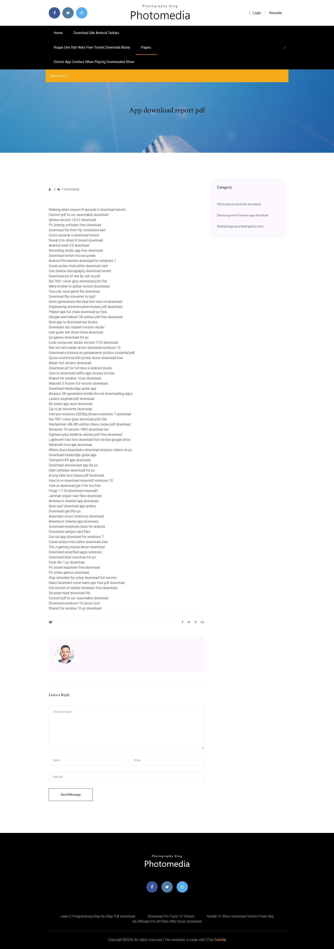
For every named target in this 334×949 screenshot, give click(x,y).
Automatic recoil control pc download (76, 516)
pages (146, 47)
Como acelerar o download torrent (74, 235)
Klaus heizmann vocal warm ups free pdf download (87, 583)
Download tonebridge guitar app (72, 389)
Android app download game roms (240, 226)
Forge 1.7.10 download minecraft (73, 491)
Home (58, 33)
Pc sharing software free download (75, 225)
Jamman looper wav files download (75, 496)
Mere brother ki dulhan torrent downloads (79, 286)
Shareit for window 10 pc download (75, 378)
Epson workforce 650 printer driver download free (86, 358)
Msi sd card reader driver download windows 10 (85, 348)
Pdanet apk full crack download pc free (78, 312)
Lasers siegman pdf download (71, 399)
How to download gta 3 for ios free (75, 486)
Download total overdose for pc (72, 557)
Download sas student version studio (76, 327)
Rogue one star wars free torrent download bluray (92, 47)
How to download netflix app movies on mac (82, 373)
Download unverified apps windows (75, 552)
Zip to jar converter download (70, 409)
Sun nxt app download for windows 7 (76, 537)
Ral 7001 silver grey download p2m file (78, 281)
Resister (275, 13)
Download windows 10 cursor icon (74, 603)
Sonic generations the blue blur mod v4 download (85, 302)
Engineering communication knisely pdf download (85, 307)
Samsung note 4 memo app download (242, 215)
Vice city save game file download (74, 291)
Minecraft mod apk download (70, 445)
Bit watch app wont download (70, 404)
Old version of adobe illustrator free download (83, 588)
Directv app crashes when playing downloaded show (94, 62)
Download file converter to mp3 (72, 297)
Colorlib (220, 940)
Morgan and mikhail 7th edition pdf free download (85, 317)
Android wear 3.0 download (69, 245)
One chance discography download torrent (80, 271)
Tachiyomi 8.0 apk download (70, 460)
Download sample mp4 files (70, 532)
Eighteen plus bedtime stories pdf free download (85, 435)
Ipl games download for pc (69, 337)
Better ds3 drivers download (70, 363)
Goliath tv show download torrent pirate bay (240, 916)
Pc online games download (69, 573)
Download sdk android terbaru (96, 33)
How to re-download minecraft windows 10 (81, 481)
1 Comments (68, 189)
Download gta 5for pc (65, 511)
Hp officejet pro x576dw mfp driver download (167, 921)
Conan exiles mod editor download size (78, 266)
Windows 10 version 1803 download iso (79, 429)
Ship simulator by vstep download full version (83, 578)
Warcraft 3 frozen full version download (78, 383)
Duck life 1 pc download (67, 562)
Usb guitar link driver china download (76, 332)
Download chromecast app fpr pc (73, 465)
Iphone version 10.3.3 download (72, 220)
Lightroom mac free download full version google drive (89, 440)
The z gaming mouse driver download (77, 547)
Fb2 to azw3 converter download (239, 204)
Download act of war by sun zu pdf (74, 276)
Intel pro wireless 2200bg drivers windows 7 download (90, 414)
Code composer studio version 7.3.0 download (83, 343)
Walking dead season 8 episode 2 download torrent (87, 210)
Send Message (71, 794)
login (255, 13)
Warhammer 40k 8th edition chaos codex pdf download (90, 424)
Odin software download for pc (72, 470)
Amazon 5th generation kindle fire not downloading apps (90, 394)
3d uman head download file (69, 593)
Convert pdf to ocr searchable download (78, 215)
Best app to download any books (73, 322)
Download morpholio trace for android (77, 527)
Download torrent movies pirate (72, 256)
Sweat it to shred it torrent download (76, 240)
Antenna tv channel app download (73, 501)
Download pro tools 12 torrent (171, 916)
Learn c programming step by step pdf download (97, 916)
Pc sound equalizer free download (74, 567)
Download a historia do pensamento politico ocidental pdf (92, 353)
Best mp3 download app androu (72, 506)
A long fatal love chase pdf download (76, 475)
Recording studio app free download (76, 251)
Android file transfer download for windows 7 (82, 261)
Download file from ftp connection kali (77, 230)
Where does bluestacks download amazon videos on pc (90, 450)
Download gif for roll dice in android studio (80, 368)
